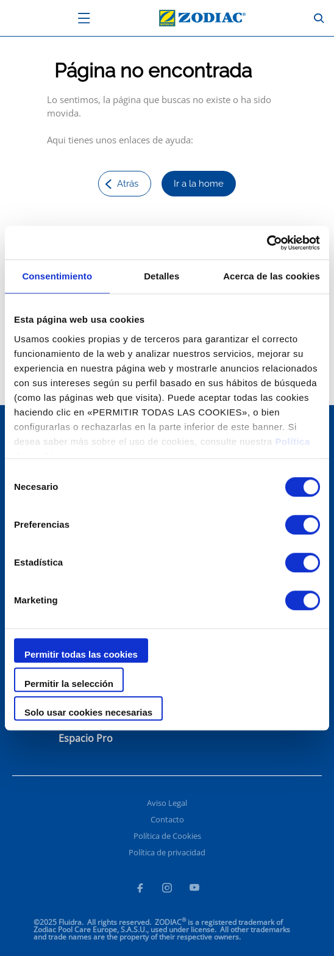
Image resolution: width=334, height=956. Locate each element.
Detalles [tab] (161, 276)
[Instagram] (167, 889)
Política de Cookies (167, 835)
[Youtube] (194, 889)
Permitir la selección (68, 683)
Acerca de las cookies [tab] (271, 276)
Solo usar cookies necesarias (88, 712)
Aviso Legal (167, 802)
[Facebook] (139, 889)
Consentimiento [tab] (57, 276)
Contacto (167, 819)
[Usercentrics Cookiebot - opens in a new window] (266, 243)
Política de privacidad (167, 852)
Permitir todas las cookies (81, 654)
